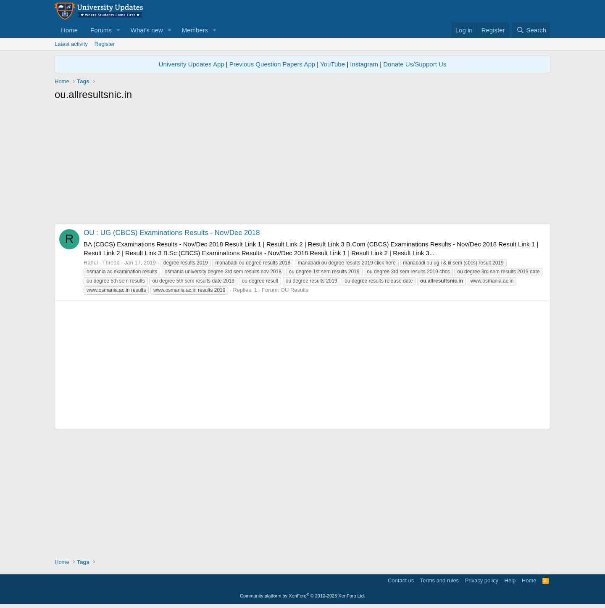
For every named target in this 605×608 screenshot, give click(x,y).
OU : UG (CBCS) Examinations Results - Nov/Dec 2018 (172, 233)
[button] (118, 30)
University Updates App (191, 64)
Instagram (364, 64)
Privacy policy (481, 580)
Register (105, 44)
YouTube (332, 64)
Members (195, 30)
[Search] (531, 30)
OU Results (294, 290)
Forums (101, 30)
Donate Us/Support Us (414, 64)
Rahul (91, 262)
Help (510, 580)
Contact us (401, 580)
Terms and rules (439, 580)
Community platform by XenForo (302, 595)
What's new (147, 30)
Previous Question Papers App (272, 64)
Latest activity (71, 44)
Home (69, 30)
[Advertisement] (302, 165)
